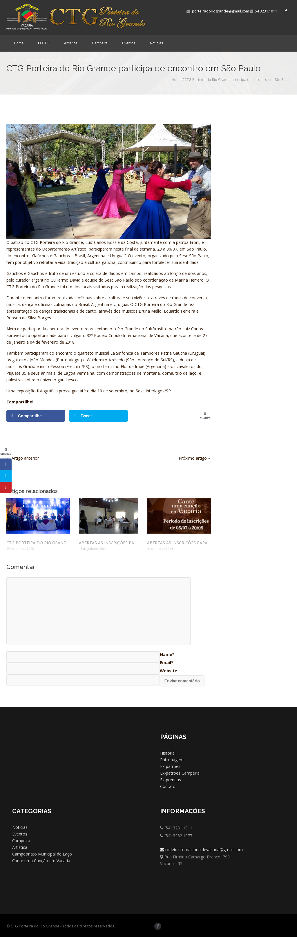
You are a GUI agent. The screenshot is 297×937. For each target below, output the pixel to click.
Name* (167, 654)
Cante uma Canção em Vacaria (39, 60)
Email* (166, 662)
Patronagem (172, 759)
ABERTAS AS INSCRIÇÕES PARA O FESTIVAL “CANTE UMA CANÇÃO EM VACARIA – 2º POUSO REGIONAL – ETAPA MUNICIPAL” (179, 542)
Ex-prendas (170, 779)
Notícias (156, 43)
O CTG (44, 43)
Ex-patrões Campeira (180, 773)
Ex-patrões (170, 766)
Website (168, 670)
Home (18, 43)
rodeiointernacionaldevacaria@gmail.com (201, 849)
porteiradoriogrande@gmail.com (217, 11)
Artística (70, 43)
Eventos (128, 43)
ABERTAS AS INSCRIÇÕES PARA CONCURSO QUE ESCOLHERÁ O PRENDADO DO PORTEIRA (108, 542)
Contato (85, 60)
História (167, 753)
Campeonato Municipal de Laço (42, 854)
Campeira (100, 43)
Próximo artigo (195, 458)
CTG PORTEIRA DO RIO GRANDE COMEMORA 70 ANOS (38, 542)
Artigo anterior (22, 458)
